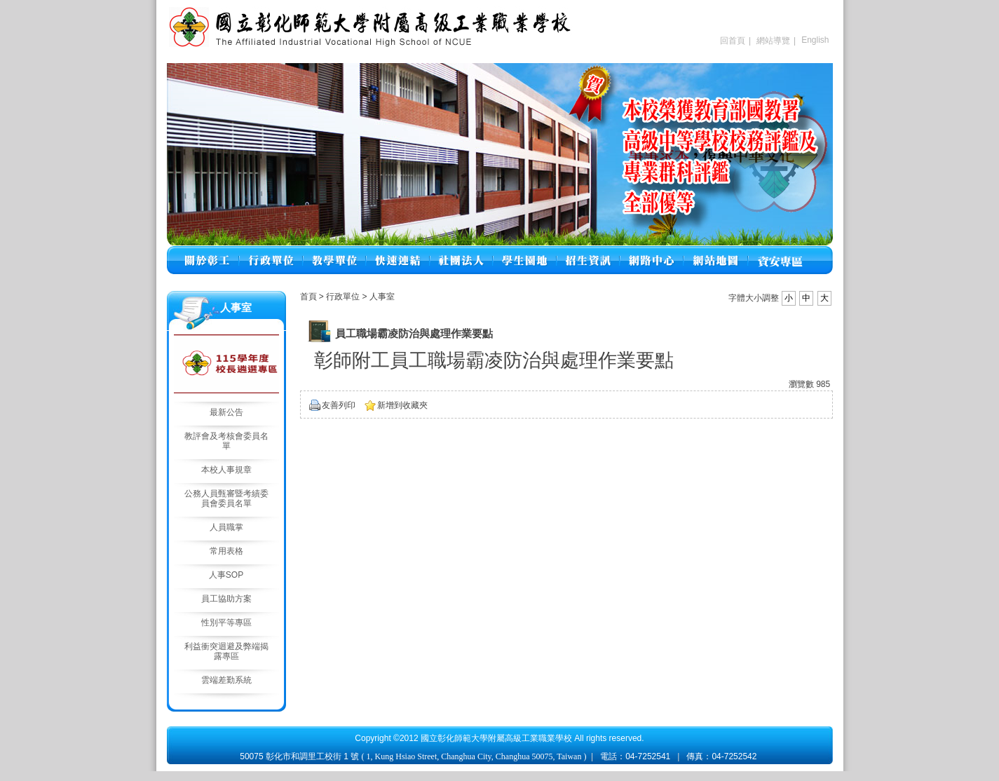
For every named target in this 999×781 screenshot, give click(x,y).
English (815, 40)
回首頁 (732, 41)
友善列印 (338, 405)
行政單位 (344, 296)
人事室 (382, 296)
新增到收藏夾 (402, 405)
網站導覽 (773, 41)
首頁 (308, 296)
